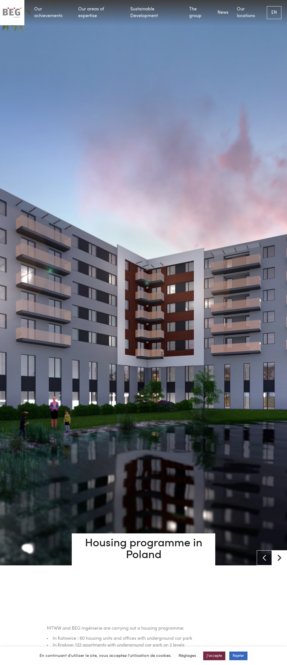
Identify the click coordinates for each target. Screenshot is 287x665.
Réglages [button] (187, 656)
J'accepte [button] (214, 656)
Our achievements (48, 12)
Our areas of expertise (91, 12)
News (222, 12)
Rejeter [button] (238, 656)
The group (195, 12)
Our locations (246, 12)
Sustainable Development (144, 12)
